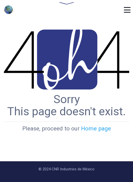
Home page (96, 128)
